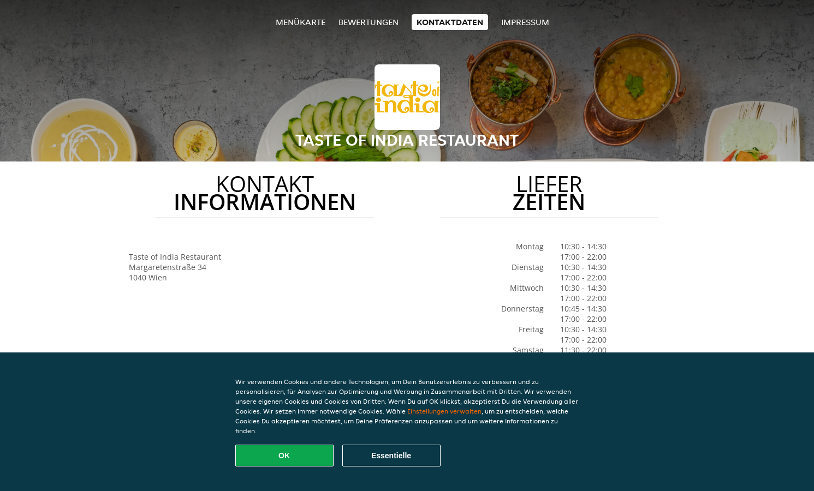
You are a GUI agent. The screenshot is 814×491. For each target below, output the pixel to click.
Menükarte (300, 22)
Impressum (525, 22)
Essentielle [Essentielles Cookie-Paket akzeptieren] (391, 455)
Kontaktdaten (450, 22)
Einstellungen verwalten (444, 411)
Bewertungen (368, 22)
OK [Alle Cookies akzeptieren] (284, 455)
